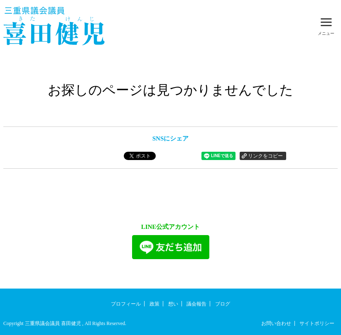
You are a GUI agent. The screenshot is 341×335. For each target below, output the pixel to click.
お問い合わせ (276, 323)
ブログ (222, 304)
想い (173, 304)
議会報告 (196, 304)
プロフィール (126, 304)
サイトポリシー (316, 323)
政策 (154, 304)
